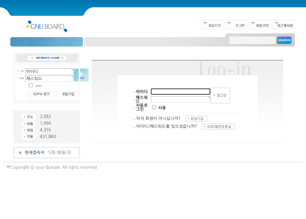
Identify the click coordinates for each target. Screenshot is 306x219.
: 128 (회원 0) (48, 153)
